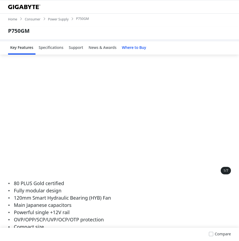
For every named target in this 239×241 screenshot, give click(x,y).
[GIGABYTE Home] (24, 7)
